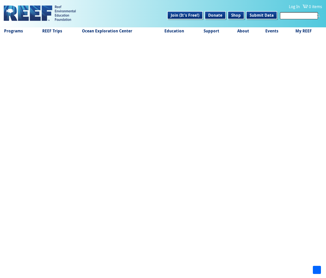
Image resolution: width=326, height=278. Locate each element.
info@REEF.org (226, 260)
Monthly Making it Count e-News (67, 48)
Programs (13, 31)
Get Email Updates (195, 251)
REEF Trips (52, 31)
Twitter (88, 261)
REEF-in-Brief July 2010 (35, 127)
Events (271, 31)
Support (211, 31)
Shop (236, 15)
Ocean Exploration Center (107, 31)
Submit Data (262, 15)
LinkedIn (105, 261)
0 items (315, 6)
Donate (215, 15)
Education (174, 31)
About (243, 31)
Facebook (56, 261)
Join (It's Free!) (185, 15)
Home (12, 48)
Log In (294, 6)
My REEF (303, 31)
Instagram (73, 261)
